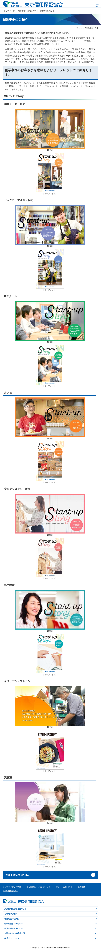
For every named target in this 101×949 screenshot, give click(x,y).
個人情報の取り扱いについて (38, 887)
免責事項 (81, 887)
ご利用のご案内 (10, 914)
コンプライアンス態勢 (12, 887)
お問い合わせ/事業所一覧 (14, 933)
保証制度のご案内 (11, 919)
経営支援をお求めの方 (13, 929)
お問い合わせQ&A (10, 891)
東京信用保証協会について (15, 909)
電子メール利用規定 (64, 887)
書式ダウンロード (11, 938)
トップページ (9, 11)
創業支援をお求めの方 (27, 11)
